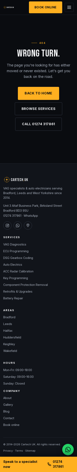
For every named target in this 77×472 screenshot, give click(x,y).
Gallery (8, 404)
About (7, 398)
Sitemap (30, 450)
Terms (19, 450)
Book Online (45, 7)
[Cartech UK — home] (11, 7)
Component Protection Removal (25, 284)
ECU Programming (16, 251)
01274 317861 (12, 215)
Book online (11, 425)
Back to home (38, 93)
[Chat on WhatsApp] (68, 449)
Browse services (39, 109)
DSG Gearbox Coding (18, 258)
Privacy (8, 450)
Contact (8, 418)
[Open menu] (69, 7)
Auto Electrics (12, 264)
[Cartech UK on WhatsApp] (18, 225)
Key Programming (15, 278)
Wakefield (10, 351)
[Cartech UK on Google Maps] (28, 225)
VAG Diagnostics (14, 244)
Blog (6, 411)
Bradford (9, 317)
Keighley (9, 344)
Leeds (7, 324)
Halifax (8, 330)
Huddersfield (12, 337)
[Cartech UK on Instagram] (7, 225)
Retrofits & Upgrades (17, 291)
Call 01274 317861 (38, 124)
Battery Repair (13, 298)
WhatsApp (31, 215)
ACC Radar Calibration (18, 271)
